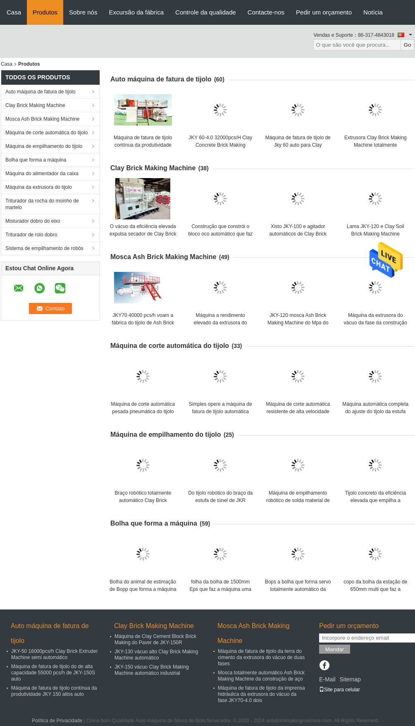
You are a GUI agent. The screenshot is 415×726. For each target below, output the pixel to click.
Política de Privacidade (57, 721)
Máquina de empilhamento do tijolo (43, 146)
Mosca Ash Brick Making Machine (42, 119)
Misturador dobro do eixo (32, 221)
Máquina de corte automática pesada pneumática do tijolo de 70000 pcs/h (143, 411)
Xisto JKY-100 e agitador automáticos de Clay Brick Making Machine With (298, 234)
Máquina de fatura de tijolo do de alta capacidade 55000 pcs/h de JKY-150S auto (53, 673)
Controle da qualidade (205, 12)
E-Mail (327, 679)
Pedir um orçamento (324, 12)
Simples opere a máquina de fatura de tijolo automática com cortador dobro (220, 411)
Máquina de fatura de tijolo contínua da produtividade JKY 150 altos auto (143, 145)
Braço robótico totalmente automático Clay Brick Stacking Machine (142, 500)
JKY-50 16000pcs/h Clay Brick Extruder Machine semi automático (54, 654)
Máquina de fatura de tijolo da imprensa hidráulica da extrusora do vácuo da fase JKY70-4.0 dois (261, 694)
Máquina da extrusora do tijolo (38, 187)
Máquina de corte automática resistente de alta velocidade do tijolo (298, 411)
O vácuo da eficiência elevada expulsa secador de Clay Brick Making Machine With (143, 234)
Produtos (45, 12)
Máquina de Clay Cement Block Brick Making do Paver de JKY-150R (155, 639)
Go (407, 45)
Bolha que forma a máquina (35, 160)
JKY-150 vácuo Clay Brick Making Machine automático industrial (151, 670)
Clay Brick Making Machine (35, 105)
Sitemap (349, 679)
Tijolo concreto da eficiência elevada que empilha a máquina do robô (375, 500)
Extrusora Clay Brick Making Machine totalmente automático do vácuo (375, 145)
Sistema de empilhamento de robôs (44, 248)
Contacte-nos (266, 12)
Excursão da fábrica (136, 12)
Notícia (373, 12)
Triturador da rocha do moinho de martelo (42, 204)
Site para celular (339, 690)
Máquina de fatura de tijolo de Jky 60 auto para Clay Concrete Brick (298, 145)
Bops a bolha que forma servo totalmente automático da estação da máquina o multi (298, 589)
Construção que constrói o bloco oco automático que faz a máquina (220, 234)
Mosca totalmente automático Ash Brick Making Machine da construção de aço (261, 676)
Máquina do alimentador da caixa (42, 173)
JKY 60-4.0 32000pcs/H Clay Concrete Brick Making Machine (220, 145)
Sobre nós (83, 12)
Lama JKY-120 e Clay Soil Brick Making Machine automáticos (375, 234)
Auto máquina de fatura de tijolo (40, 92)
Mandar (334, 649)
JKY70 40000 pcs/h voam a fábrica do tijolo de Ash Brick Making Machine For (143, 322)
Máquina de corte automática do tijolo (46, 133)
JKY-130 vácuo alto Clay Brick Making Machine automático (156, 655)
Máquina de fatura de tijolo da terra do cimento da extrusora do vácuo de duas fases (261, 657)
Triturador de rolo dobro (31, 235)
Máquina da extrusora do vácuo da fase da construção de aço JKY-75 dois (375, 322)
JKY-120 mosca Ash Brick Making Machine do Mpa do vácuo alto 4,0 (297, 322)
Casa (14, 12)
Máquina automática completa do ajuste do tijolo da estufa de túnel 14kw (375, 411)
